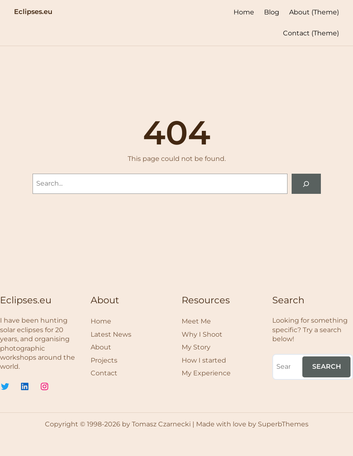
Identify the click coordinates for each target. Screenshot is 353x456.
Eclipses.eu (33, 11)
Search (326, 366)
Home (244, 12)
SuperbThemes (283, 424)
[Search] (306, 184)
